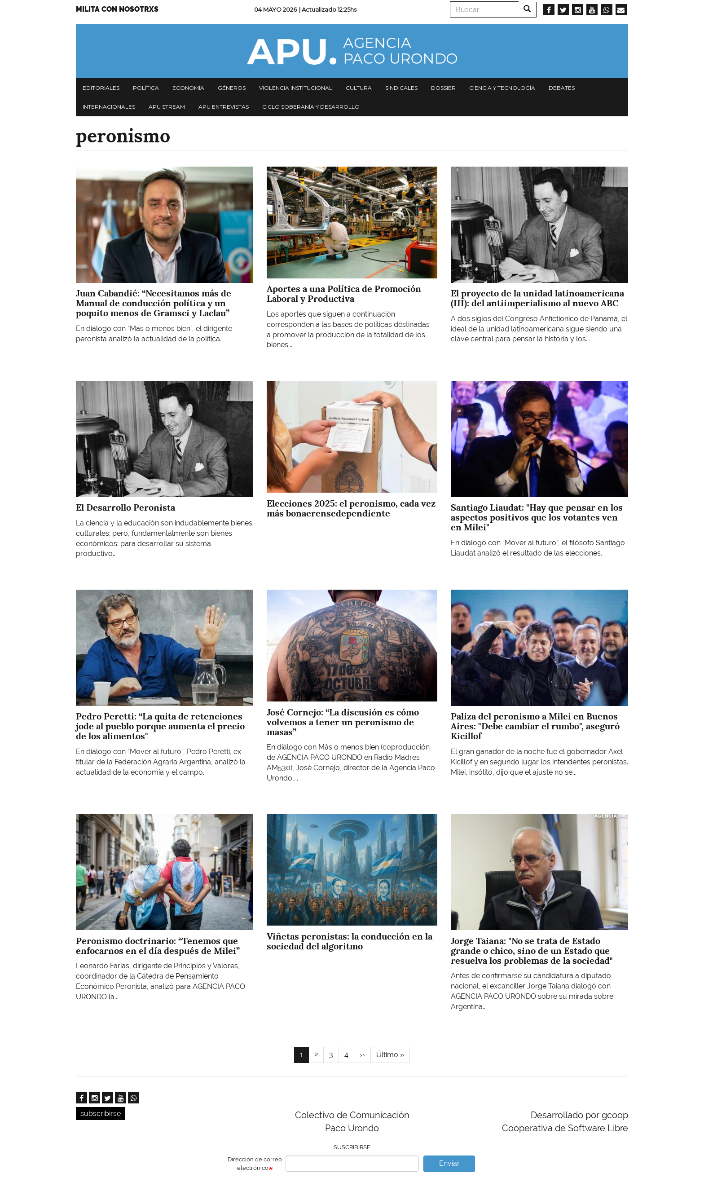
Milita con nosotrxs (117, 9)
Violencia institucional (295, 87)
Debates (562, 87)
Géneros (232, 87)
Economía (188, 87)
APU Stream (167, 106)
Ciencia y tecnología (502, 87)
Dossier (443, 87)
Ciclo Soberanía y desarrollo (311, 106)
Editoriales (101, 87)
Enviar (449, 1163)
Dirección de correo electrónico (255, 1163)
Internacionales (109, 106)
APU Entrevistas (223, 106)
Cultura (359, 87)
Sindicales (401, 87)
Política (146, 87)
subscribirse (100, 1113)
